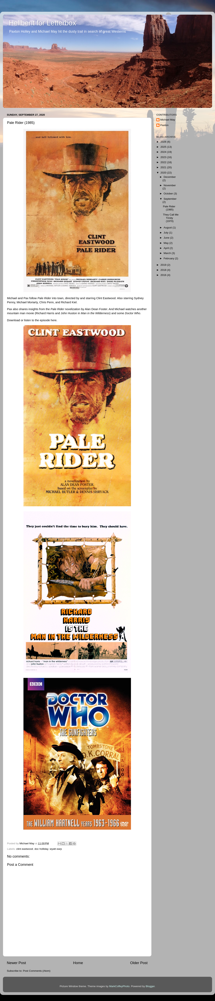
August (168, 227)
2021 (163, 167)
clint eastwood (24, 848)
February (169, 258)
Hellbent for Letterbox (42, 23)
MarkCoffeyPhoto (119, 986)
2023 (163, 157)
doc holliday (41, 848)
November (170, 185)
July (166, 232)
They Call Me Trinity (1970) (171, 217)
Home (78, 963)
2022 (163, 162)
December (170, 176)
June (167, 237)
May (166, 243)
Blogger (150, 986)
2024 (163, 151)
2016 (163, 275)
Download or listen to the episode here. (32, 320)
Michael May (167, 119)
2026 (163, 141)
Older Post (139, 963)
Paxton (164, 125)
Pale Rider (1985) (169, 208)
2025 (163, 146)
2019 (163, 264)
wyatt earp (56, 848)
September (170, 198)
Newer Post (16, 963)
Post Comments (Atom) (36, 970)
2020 (163, 172)
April (167, 248)
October (169, 193)
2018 (163, 269)
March (168, 253)
